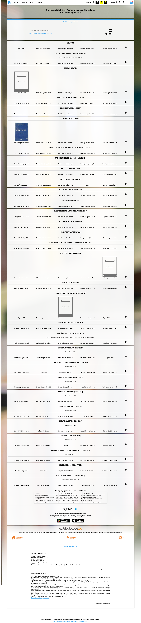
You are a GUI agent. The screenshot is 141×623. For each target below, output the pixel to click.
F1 (120, 2)
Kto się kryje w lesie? (88, 500)
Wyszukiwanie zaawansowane (37, 33)
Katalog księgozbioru (70, 22)
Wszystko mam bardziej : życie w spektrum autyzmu (70, 497)
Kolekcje (49, 33)
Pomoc (32, 2)
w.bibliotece (61, 532)
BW (97, 2)
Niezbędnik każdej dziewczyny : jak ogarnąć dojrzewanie (71, 495)
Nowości (16, 2)
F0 (117, 2)
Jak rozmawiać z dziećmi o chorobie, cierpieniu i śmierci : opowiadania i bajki (76, 500)
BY (105, 2)
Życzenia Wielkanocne (38, 553)
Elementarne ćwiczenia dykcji (89, 497)
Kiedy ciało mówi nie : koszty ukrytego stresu (69, 502)
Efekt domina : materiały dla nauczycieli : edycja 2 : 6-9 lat (96, 502)
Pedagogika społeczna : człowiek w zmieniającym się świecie (48, 497)
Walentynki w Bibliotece (39, 573)
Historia (24, 2)
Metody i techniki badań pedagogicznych (44, 502)
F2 (125, 2)
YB (102, 2)
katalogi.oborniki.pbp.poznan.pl (40, 598)
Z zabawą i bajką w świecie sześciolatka (92, 495)
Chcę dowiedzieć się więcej (61, 621)
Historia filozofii (38, 498)
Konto (40, 2)
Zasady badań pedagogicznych (41, 495)
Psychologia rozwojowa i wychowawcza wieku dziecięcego (47, 500)
